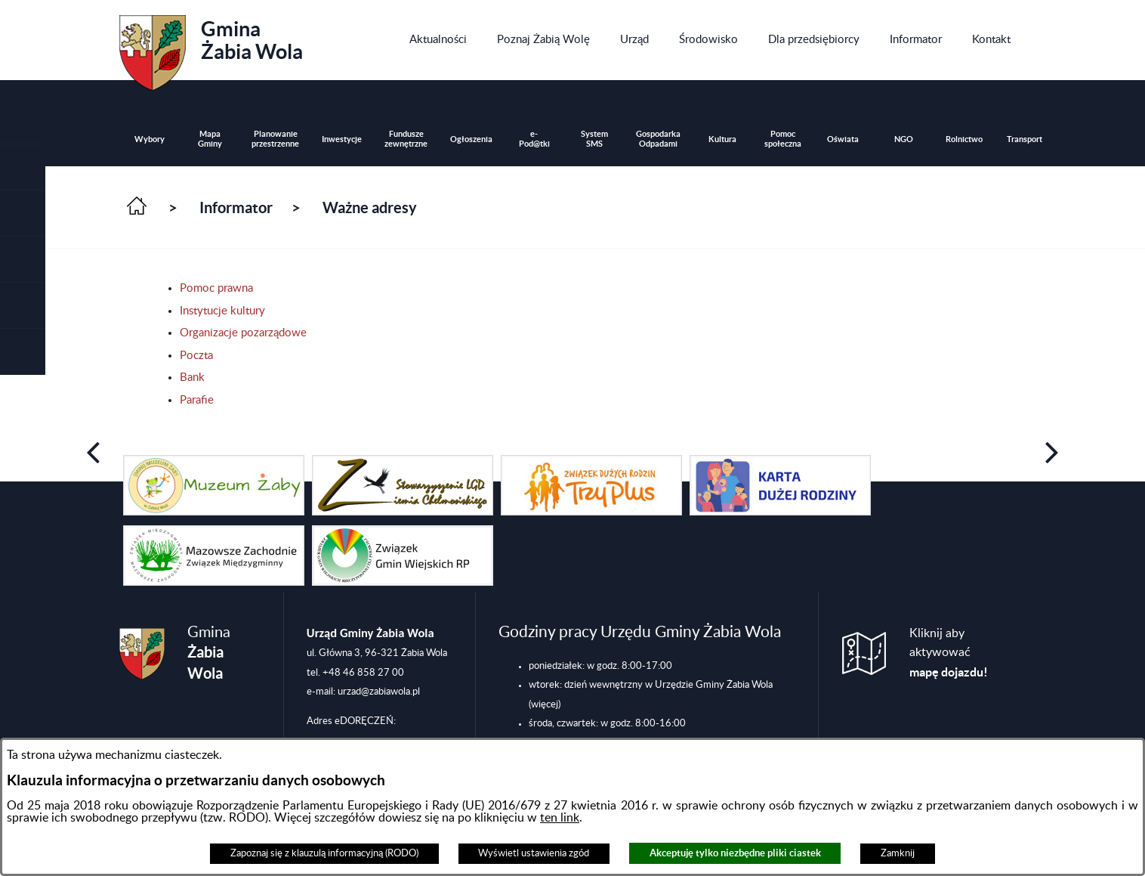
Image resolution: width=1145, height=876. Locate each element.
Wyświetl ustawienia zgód (533, 853)
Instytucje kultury (222, 311)
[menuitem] (438, 40)
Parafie (197, 400)
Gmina (211, 47)
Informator (236, 207)
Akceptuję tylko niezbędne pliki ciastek (735, 853)
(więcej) (544, 704)
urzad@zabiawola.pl (379, 691)
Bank (192, 377)
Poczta (196, 355)
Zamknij (898, 853)
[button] (22, 213)
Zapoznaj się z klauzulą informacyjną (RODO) (324, 853)
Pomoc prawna (216, 288)
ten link (559, 818)
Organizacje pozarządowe (243, 333)
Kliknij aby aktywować (948, 653)
